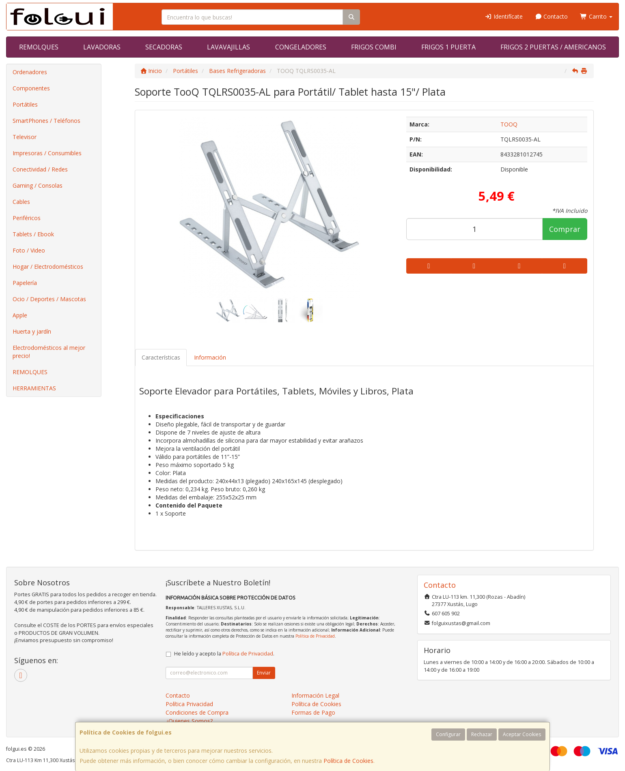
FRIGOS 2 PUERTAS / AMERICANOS (553, 47)
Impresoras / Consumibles (47, 153)
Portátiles (25, 104)
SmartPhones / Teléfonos (46, 120)
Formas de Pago (313, 712)
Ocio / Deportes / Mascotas (49, 299)
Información (210, 357)
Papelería (25, 283)
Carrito (596, 16)
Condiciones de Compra (197, 712)
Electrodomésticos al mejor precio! (49, 352)
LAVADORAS (102, 47)
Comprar (564, 229)
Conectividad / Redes (40, 169)
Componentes (31, 88)
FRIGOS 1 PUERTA (448, 47)
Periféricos (27, 218)
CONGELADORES (300, 47)
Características (161, 357)
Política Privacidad (189, 704)
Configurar (448, 734)
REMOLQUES (38, 47)
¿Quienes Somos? (189, 721)
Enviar (264, 672)
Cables (21, 202)
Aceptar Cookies (522, 734)
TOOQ (508, 124)
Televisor (25, 137)
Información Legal (315, 695)
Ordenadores (30, 72)
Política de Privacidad (315, 636)
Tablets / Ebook (33, 234)
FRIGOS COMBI (374, 47)
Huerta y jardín (32, 331)
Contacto (551, 16)
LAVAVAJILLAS (228, 47)
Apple (20, 315)
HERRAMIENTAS (34, 388)
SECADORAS (163, 47)
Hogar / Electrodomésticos (48, 266)
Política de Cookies (348, 761)
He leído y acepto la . (224, 653)
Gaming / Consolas (37, 185)
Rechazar (481, 734)
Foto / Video (29, 250)
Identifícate (504, 16)
